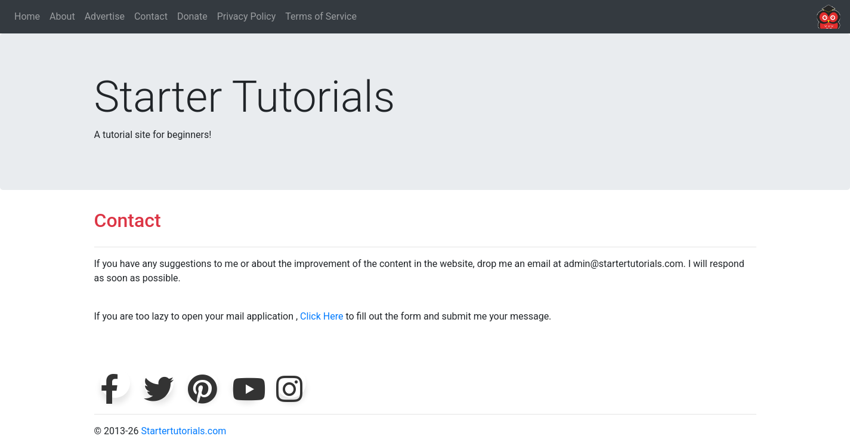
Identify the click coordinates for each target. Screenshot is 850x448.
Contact (151, 16)
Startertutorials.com (183, 431)
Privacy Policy (246, 16)
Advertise (105, 16)
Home (27, 16)
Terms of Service (321, 16)
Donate (192, 16)
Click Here (321, 316)
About (62, 16)
